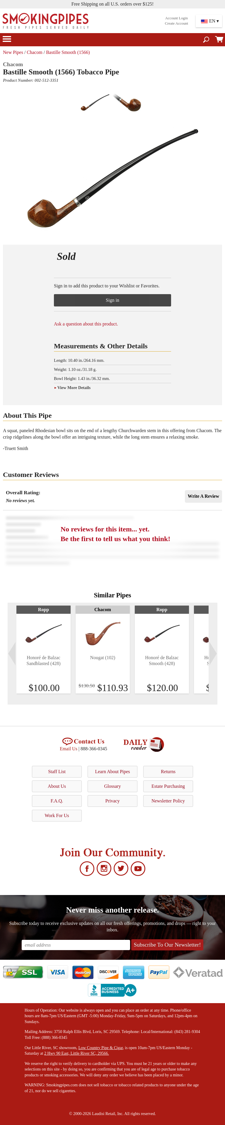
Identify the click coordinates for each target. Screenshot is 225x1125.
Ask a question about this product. (86, 323)
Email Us (68, 748)
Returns (168, 771)
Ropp (43, 609)
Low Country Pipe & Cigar (100, 1048)
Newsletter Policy (168, 800)
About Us (57, 786)
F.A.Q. (57, 800)
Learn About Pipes (112, 771)
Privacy (112, 800)
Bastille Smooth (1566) (68, 52)
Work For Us (57, 815)
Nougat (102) (102, 657)
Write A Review (203, 496)
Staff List (57, 771)
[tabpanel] (43, 649)
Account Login (176, 18)
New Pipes (13, 52)
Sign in (112, 300)
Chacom (34, 52)
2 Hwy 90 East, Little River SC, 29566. (76, 1053)
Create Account (176, 23)
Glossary (112, 786)
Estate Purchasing (168, 786)
